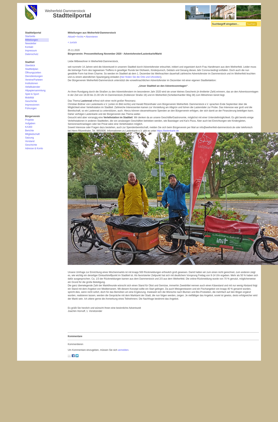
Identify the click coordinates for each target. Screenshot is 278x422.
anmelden (123, 350)
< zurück (72, 42)
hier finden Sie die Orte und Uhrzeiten (141, 77)
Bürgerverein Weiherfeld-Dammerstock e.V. (143, 13)
